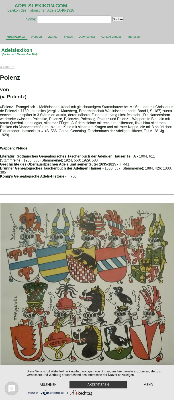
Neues (68, 36)
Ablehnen (48, 385)
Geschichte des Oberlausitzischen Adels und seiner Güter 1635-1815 (58, 164)
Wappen (36, 36)
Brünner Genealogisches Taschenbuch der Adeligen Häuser (50, 168)
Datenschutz (87, 36)
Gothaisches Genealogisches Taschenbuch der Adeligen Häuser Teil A (76, 156)
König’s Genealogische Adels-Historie (32, 176)
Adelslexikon (16, 36)
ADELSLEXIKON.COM (40, 5)
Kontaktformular (111, 36)
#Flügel (22, 148)
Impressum (134, 36)
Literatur (53, 36)
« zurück (7, 67)
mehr (148, 385)
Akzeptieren (98, 385)
